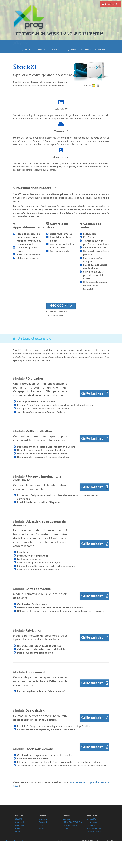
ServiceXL (67, 812)
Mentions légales (13, 834)
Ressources (101, 43)
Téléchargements (94, 822)
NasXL (41, 819)
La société (85, 43)
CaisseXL (43, 812)
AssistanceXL (110, 4)
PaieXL (18, 822)
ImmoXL (18, 825)
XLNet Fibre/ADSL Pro (72, 815)
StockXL (18, 812)
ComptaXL (19, 815)
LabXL (65, 822)
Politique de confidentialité (23, 837)
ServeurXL (43, 815)
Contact (71, 43)
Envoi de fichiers (94, 825)
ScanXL (42, 822)
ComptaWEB (20, 819)
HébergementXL (70, 819)
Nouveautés (92, 815)
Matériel (42, 43)
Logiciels (27, 43)
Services (57, 43)
